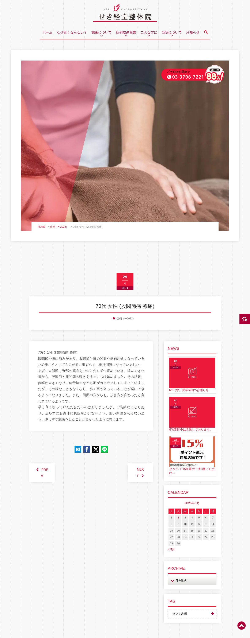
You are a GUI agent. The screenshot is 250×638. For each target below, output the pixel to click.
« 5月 (171, 549)
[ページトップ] (241, 628)
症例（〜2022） (59, 226)
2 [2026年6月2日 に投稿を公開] (178, 517)
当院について (172, 32)
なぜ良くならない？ (72, 32)
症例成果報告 (126, 32)
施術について (101, 32)
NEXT (140, 473)
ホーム (47, 32)
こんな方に (148, 32)
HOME (41, 226)
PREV (44, 473)
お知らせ (193, 32)
